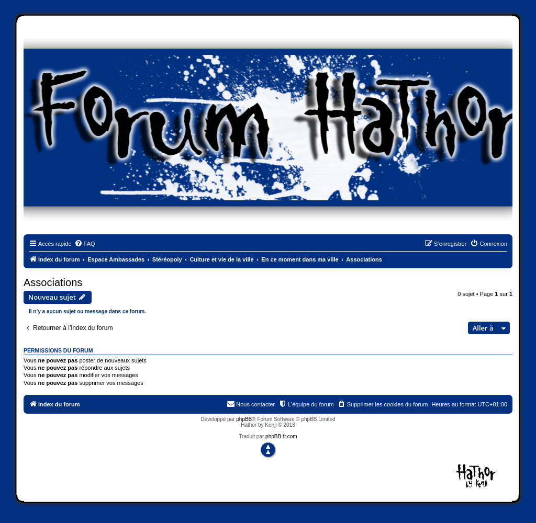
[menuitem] (84, 243)
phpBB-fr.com (281, 436)
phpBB (244, 419)
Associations (53, 282)
